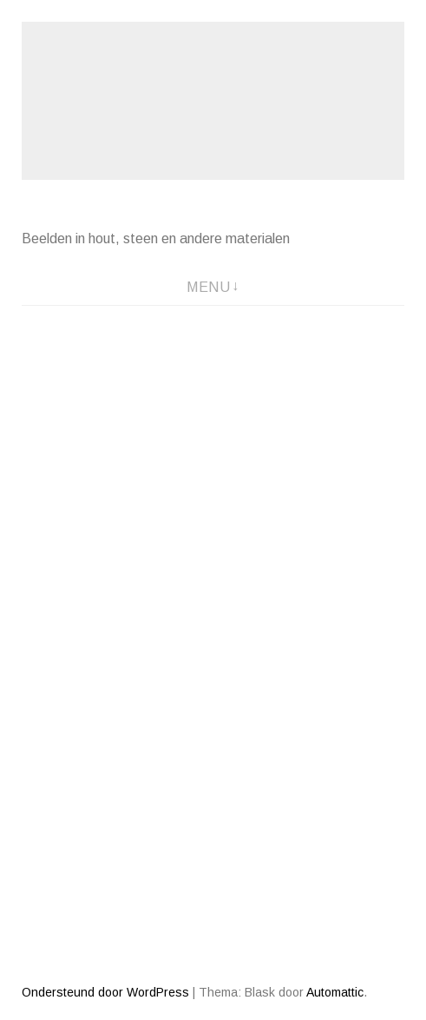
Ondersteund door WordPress (105, 992)
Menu (208, 287)
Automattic (335, 992)
